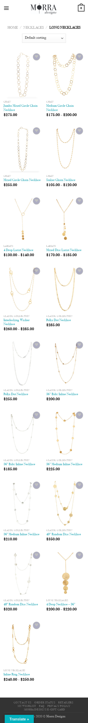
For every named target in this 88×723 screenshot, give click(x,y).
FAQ (42, 706)
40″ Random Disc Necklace (63, 534)
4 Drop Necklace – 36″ (60, 604)
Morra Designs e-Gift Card (44, 709)
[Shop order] (44, 38)
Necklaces (33, 28)
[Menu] (6, 8)
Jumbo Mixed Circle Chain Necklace (21, 108)
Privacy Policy (58, 706)
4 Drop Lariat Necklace (18, 250)
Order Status (44, 702)
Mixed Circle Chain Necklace (22, 180)
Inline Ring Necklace (17, 674)
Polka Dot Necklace (58, 320)
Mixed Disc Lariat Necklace (63, 250)
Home (13, 28)
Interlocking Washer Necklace (17, 322)
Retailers (65, 702)
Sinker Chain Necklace (60, 180)
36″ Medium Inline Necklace (64, 464)
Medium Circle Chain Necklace (60, 108)
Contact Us (22, 702)
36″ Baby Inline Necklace (62, 394)
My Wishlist (27, 706)
